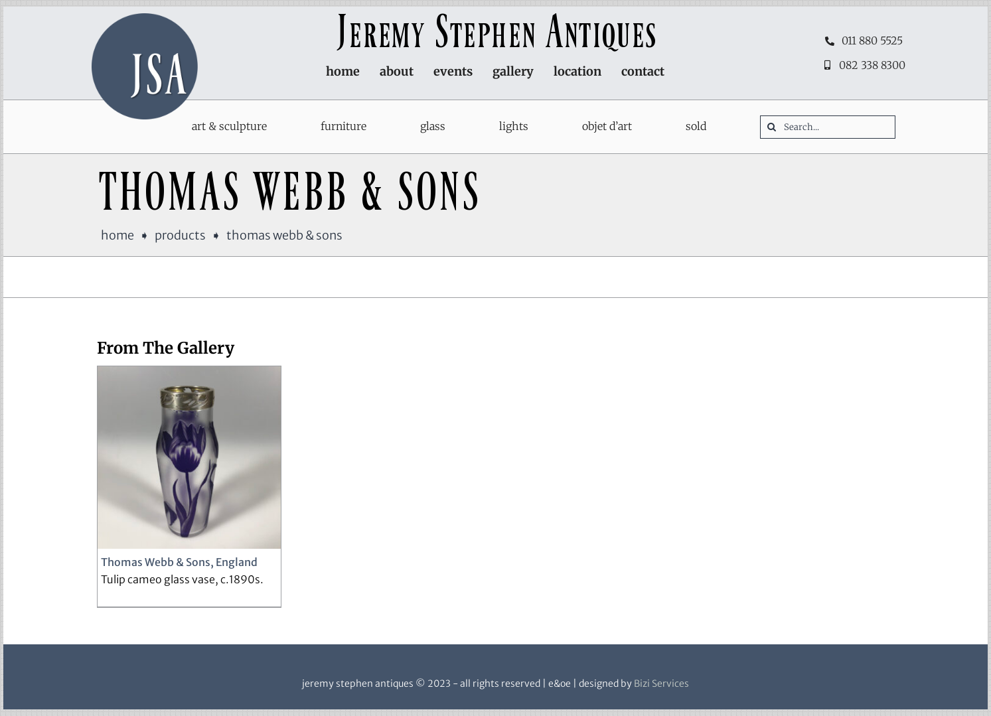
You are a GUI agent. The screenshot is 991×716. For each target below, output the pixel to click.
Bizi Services (661, 683)
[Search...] (827, 127)
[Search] (771, 127)
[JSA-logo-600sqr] (145, 18)
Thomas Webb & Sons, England (179, 562)
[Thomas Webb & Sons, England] (189, 457)
